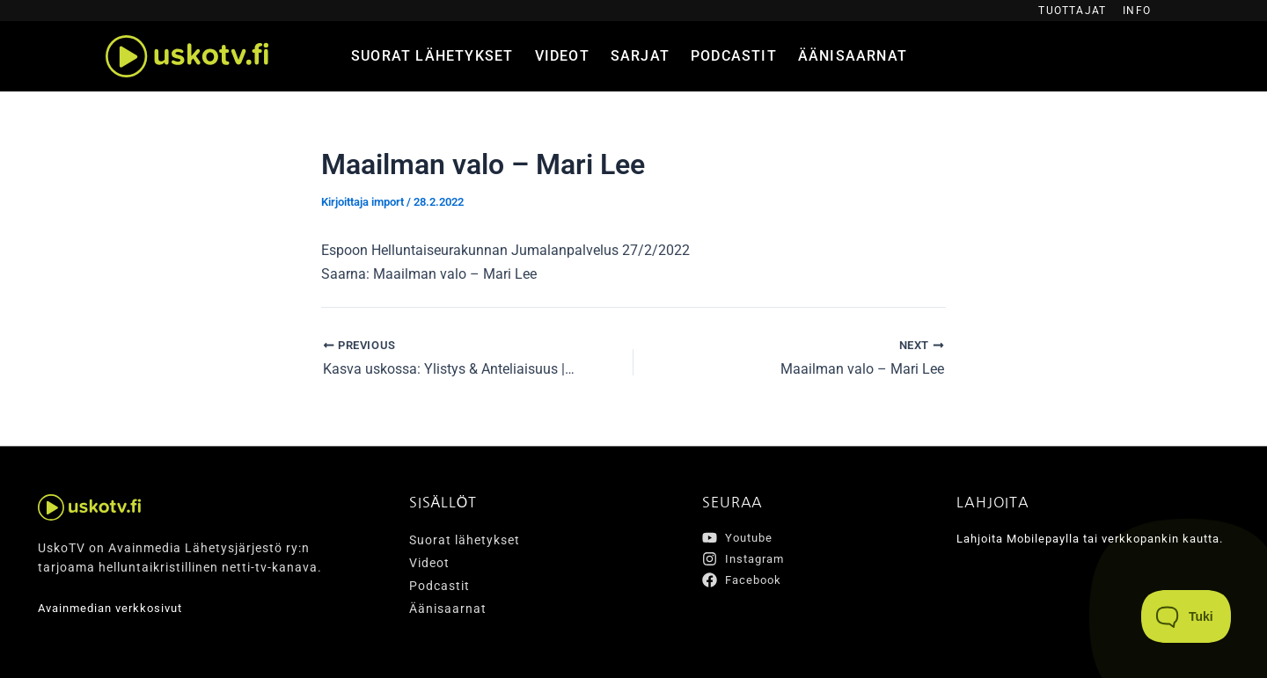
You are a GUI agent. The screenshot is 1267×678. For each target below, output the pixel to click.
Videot (562, 55)
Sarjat (640, 55)
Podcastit (734, 55)
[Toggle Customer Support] (1186, 616)
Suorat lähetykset (432, 55)
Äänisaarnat (852, 55)
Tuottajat (1072, 10)
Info (1137, 10)
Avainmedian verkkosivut (116, 608)
